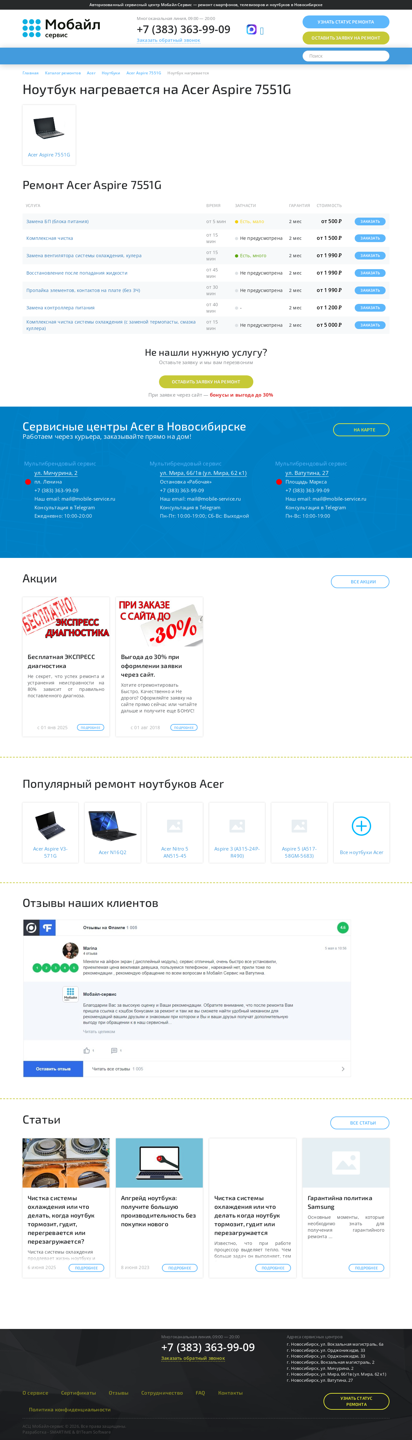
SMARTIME (60, 1432)
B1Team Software (93, 1432)
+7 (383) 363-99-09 (184, 29)
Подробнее (90, 727)
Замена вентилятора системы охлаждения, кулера (84, 255)
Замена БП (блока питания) (57, 221)
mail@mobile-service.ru (88, 498)
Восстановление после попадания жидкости (76, 273)
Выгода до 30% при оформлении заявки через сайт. (151, 665)
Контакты (230, 1392)
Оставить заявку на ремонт (206, 381)
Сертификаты (78, 1392)
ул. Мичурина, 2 (56, 472)
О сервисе (35, 1392)
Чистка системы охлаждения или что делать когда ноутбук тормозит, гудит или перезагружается (247, 1215)
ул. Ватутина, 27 (307, 472)
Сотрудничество (162, 1392)
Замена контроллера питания (60, 308)
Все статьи (357, 1123)
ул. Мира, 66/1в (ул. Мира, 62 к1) (203, 472)
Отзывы (118, 1392)
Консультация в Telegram (64, 507)
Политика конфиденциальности (70, 1409)
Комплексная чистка (49, 238)
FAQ (200, 1392)
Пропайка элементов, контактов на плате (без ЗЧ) (83, 290)
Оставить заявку (346, 38)
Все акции (358, 582)
